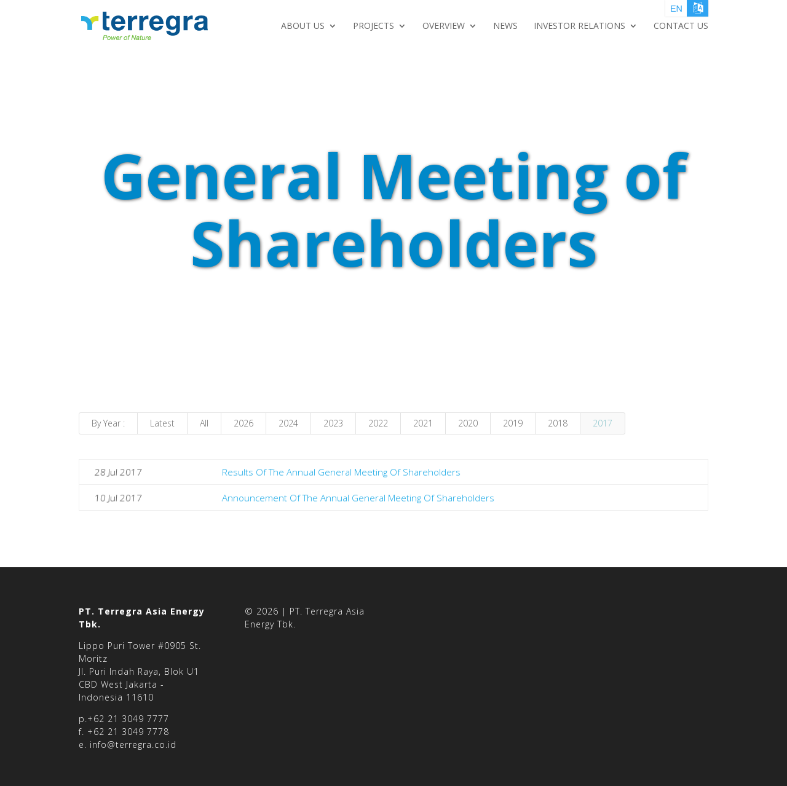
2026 (243, 423)
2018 (558, 423)
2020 (468, 423)
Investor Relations (579, 26)
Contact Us (681, 26)
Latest (162, 423)
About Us (303, 26)
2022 (378, 423)
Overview (443, 26)
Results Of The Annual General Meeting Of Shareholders (341, 472)
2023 (333, 423)
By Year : (108, 423)
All (204, 423)
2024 (288, 423)
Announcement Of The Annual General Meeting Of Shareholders (357, 497)
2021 (423, 423)
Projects (373, 26)
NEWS (505, 26)
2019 (513, 423)
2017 (602, 423)
